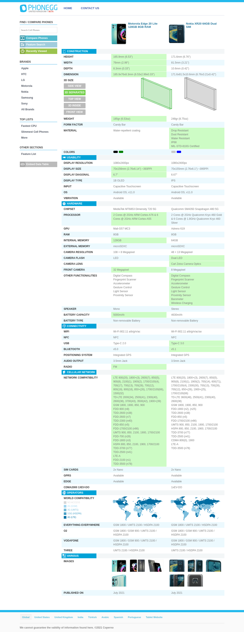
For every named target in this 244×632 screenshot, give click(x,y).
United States (42, 617)
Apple (25, 68)
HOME (68, 8)
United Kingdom (63, 617)
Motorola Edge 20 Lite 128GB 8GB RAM (143, 25)
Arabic (105, 617)
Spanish (118, 617)
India (80, 617)
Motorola (26, 85)
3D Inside (74, 105)
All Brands (27, 109)
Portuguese (134, 617)
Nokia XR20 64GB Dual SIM (201, 25)
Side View (74, 85)
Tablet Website (154, 617)
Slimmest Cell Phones (35, 131)
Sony (24, 103)
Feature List (28, 154)
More (24, 137)
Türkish (92, 617)
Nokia (25, 91)
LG (23, 80)
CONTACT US (90, 8)
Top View (74, 99)
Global (26, 617)
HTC (24, 74)
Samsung (27, 97)
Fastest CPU (29, 125)
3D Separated (74, 92)
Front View (74, 112)
